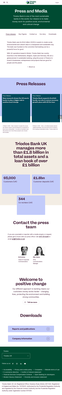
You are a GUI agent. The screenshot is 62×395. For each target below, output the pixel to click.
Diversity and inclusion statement (35, 377)
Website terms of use (52, 370)
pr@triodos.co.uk (18, 239)
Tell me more (32, 304)
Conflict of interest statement (30, 372)
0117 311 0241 (44, 236)
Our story (43, 34)
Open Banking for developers (44, 374)
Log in (57, 2)
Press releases (11, 34)
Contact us (33, 34)
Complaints (37, 370)
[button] (60, 117)
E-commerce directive (10, 372)
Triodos (5, 351)
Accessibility (7, 370)
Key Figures (23, 34)
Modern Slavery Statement (12, 377)
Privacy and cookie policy (22, 370)
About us (31, 67)
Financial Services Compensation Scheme (17, 374)
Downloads (52, 34)
